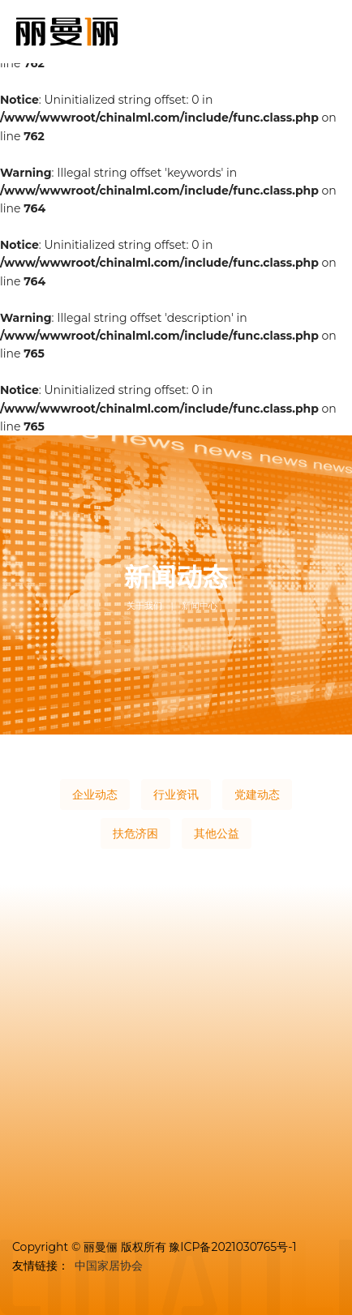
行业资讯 (176, 794)
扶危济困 (135, 833)
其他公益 (216, 833)
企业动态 (95, 794)
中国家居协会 (109, 1265)
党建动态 (257, 794)
